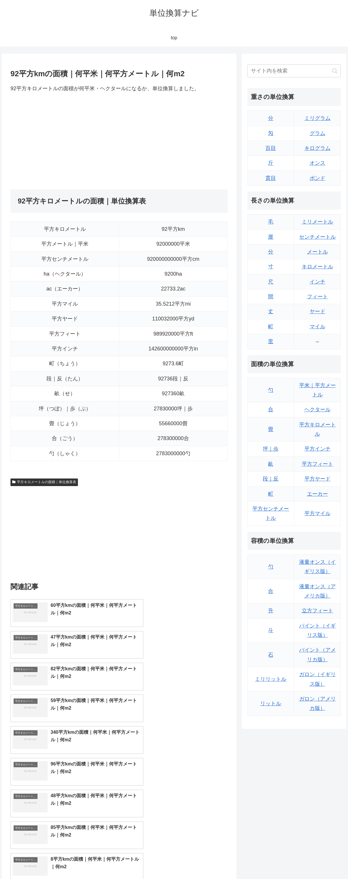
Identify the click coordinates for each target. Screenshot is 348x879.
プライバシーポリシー (322, 861)
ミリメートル (317, 222)
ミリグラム (317, 118)
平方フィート (317, 464)
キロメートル (317, 267)
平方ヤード (317, 479)
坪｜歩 (271, 449)
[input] (294, 70)
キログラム (317, 148)
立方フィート (317, 611)
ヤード (317, 311)
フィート (317, 297)
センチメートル (317, 237)
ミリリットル (270, 679)
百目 (270, 148)
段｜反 (271, 479)
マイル (317, 326)
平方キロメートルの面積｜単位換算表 (44, 482)
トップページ (283, 861)
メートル (317, 252)
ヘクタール (317, 409)
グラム (317, 133)
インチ (317, 282)
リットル (270, 703)
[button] (335, 71)
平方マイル (317, 513)
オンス (317, 163)
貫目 (270, 178)
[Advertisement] (65, 141)
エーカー (317, 494)
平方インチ (317, 449)
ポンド (317, 178)
